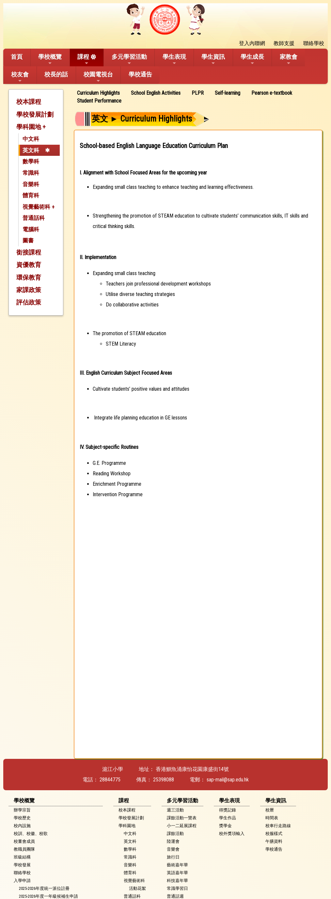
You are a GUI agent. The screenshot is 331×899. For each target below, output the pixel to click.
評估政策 (28, 302)
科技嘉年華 (177, 880)
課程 (83, 59)
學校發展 (22, 864)
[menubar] (198, 97)
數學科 (31, 161)
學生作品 (227, 817)
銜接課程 (28, 252)
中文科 (31, 139)
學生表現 (174, 59)
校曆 (269, 810)
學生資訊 (213, 59)
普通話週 (175, 896)
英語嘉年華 (177, 872)
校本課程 (28, 102)
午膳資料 (273, 841)
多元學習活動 (129, 59)
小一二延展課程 (182, 825)
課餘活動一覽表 (182, 817)
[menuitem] (100, 93)
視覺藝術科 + (39, 207)
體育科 (31, 195)
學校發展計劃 (35, 114)
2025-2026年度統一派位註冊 (44, 888)
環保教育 (28, 277)
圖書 (28, 240)
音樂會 (173, 849)
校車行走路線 (278, 825)
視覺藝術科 (134, 880)
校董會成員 (24, 841)
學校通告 (140, 74)
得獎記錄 (227, 810)
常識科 (31, 173)
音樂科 (31, 184)
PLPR (198, 93)
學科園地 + (31, 127)
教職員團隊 (24, 849)
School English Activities (156, 93)
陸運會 (173, 841)
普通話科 (34, 218)
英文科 (31, 150)
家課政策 (28, 290)
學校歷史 (22, 817)
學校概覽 (50, 59)
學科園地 (126, 825)
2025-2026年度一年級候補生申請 (48, 896)
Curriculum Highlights (98, 93)
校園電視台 (98, 77)
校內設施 (22, 825)
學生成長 (252, 59)
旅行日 (173, 857)
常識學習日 (177, 888)
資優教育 (28, 265)
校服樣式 (273, 833)
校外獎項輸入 (231, 833)
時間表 (271, 817)
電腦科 (31, 229)
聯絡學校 (22, 872)
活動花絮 (137, 888)
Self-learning (227, 93)
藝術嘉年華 (177, 864)
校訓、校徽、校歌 (31, 833)
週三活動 (175, 810)
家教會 (288, 59)
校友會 (20, 77)
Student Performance (99, 101)
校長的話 (56, 74)
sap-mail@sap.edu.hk (228, 779)
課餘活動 (175, 833)
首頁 (17, 56)
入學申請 (22, 880)
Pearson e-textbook (271, 93)
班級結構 (22, 857)
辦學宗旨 (22, 810)
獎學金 (225, 825)
